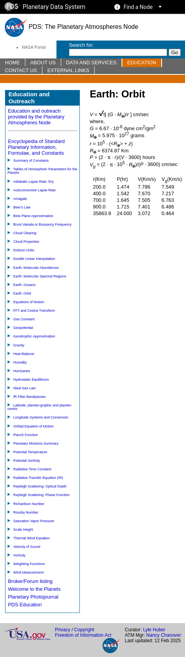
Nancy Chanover (163, 635)
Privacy (62, 629)
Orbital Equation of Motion (33, 426)
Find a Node (138, 7)
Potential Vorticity (26, 461)
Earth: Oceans (24, 285)
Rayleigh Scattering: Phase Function (41, 495)
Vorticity (19, 555)
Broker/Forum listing (30, 581)
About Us (43, 62)
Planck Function (25, 435)
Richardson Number (28, 504)
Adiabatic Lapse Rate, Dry (33, 182)
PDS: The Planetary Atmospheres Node (71, 26)
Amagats (20, 199)
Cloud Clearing (24, 233)
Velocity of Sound (26, 547)
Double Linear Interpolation (34, 259)
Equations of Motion (28, 302)
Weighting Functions (29, 564)
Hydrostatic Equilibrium (31, 379)
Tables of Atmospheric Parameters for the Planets (42, 171)
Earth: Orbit (22, 293)
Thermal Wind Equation (31, 538)
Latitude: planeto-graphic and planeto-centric (39, 407)
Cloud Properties (26, 242)
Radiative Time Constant (32, 469)
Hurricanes (21, 371)
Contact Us (21, 70)
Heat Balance (23, 354)
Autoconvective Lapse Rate (34, 190)
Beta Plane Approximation (33, 216)
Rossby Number (25, 512)
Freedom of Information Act (83, 635)
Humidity (20, 362)
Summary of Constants (31, 160)
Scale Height (23, 530)
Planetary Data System (43, 7)
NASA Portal (34, 47)
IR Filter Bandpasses (29, 397)
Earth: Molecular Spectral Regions (39, 276)
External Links (68, 70)
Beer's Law (21, 207)
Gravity (18, 345)
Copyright (84, 629)
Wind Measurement (28, 572)
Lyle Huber (154, 629)
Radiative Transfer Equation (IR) (38, 478)
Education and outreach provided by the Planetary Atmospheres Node (36, 116)
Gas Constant (24, 319)
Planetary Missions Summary (35, 443)
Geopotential (23, 328)
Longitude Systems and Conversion (40, 417)
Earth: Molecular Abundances (36, 268)
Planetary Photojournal (33, 597)
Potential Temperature (30, 452)
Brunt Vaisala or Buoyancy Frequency (42, 224)
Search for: (81, 45)
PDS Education (25, 605)
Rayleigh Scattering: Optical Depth (40, 486)
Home (12, 62)
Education (141, 62)
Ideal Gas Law (24, 388)
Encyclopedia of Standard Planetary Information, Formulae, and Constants (36, 147)
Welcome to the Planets (34, 589)
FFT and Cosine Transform (34, 311)
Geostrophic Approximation (34, 336)
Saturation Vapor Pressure (33, 521)
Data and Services (91, 62)
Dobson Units (23, 250)
